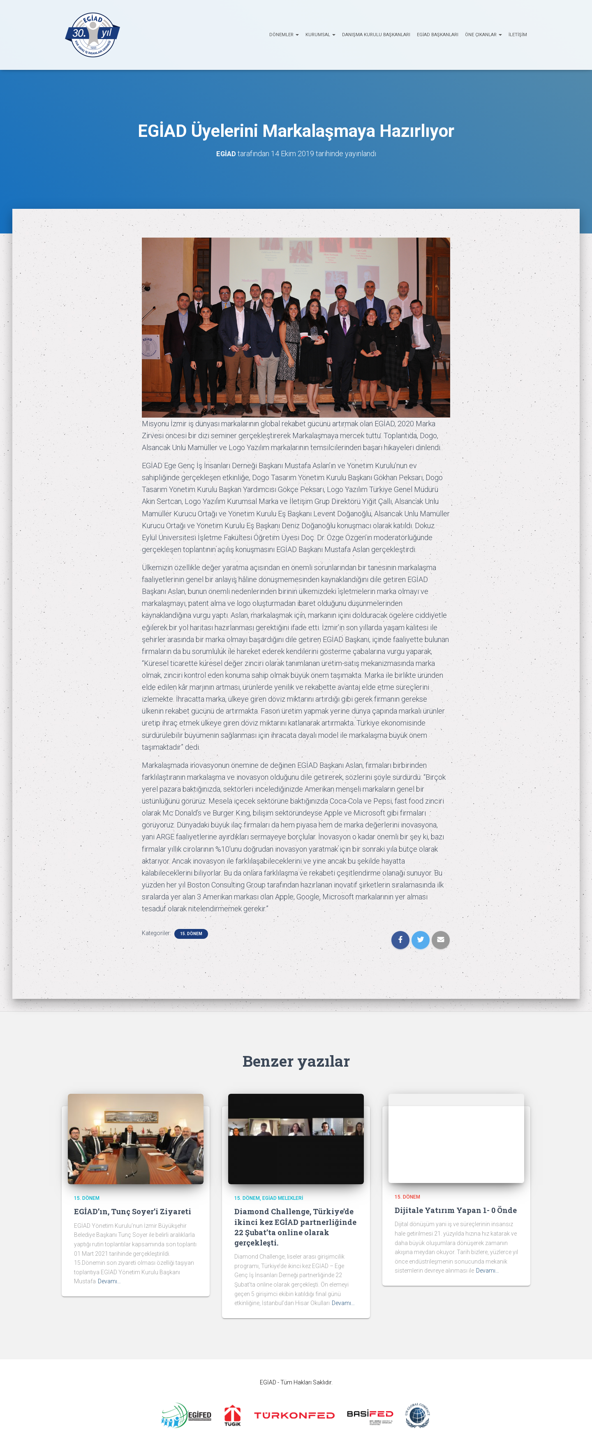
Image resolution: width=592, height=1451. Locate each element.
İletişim (518, 34)
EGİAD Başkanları (437, 34)
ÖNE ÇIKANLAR (483, 34)
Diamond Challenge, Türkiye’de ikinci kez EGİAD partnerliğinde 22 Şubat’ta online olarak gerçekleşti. (295, 1227)
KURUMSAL (320, 34)
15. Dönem (191, 933)
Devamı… (109, 1281)
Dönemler (284, 34)
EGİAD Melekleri (282, 1198)
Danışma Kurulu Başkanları (376, 34)
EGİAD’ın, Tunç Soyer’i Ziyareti (132, 1211)
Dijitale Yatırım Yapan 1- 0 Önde (456, 1210)
